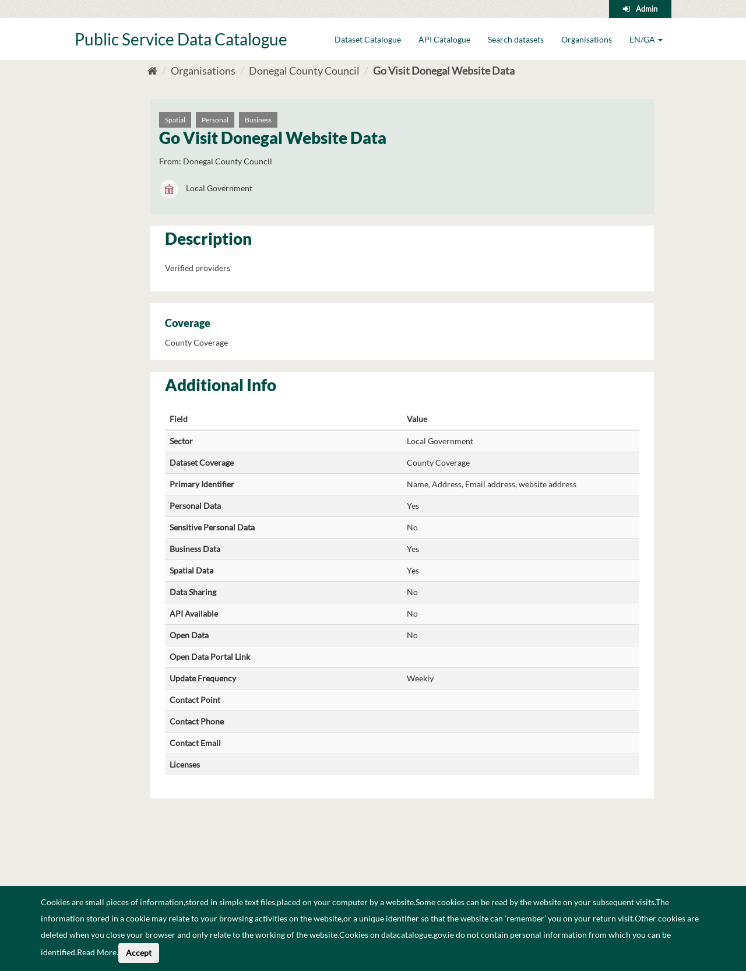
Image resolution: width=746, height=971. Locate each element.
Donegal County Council (304, 70)
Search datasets (516, 39)
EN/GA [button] (646, 39)
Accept (139, 953)
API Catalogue (444, 39)
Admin (646, 8)
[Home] (152, 70)
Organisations (586, 39)
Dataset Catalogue (368, 39)
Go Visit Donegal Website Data (444, 70)
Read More (97, 952)
